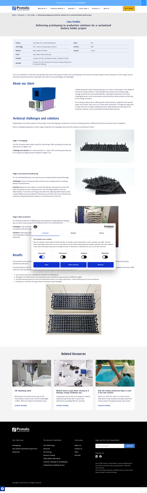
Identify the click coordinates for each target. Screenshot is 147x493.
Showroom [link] (16, 458)
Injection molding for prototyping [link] (55, 468)
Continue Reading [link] (21, 411)
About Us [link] (106, 14)
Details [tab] (73, 233)
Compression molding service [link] (53, 471)
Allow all (100, 265)
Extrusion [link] (46, 454)
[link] (2, 488)
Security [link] (77, 461)
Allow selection (73, 265)
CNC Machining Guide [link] (23, 396)
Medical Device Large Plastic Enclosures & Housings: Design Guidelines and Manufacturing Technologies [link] (72, 398)
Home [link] (14, 21)
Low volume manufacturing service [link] (24, 454)
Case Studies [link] (31, 21)
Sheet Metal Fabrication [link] (51, 464)
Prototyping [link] (16, 451)
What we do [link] (42, 14)
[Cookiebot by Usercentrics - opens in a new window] (105, 226)
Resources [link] (95, 14)
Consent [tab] (45, 233)
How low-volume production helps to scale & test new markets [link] (114, 397)
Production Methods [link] (57, 14)
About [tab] (101, 233)
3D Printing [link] (47, 458)
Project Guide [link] (83, 14)
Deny (46, 265)
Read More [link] (81, 3)
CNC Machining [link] (48, 451)
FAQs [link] (111, 8)
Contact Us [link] (104, 8)
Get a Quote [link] (129, 14)
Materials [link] (71, 14)
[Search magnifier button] (120, 8)
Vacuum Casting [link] (49, 461)
